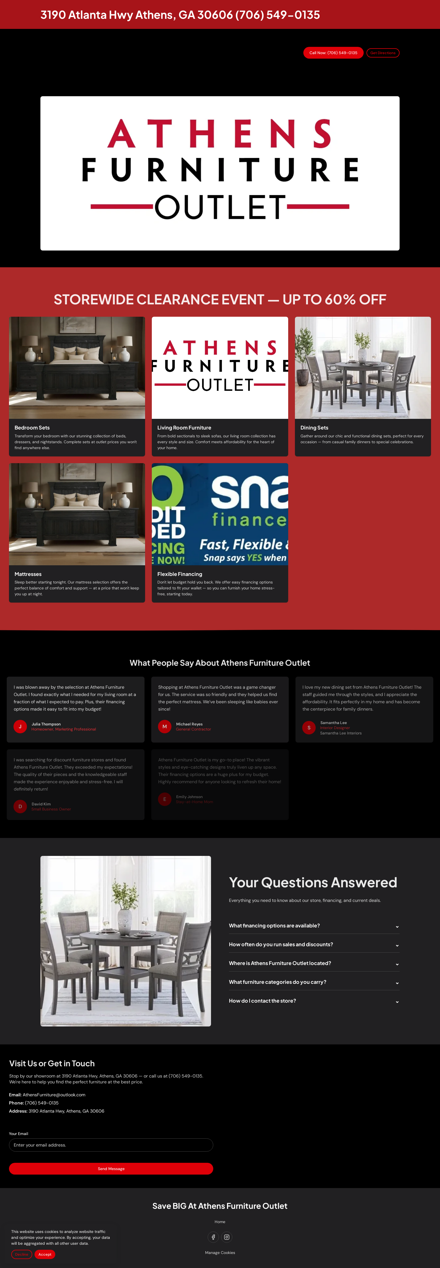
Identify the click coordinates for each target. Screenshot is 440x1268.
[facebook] (213, 1237)
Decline (21, 1254)
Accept (44, 1254)
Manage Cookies (220, 1252)
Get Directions (383, 52)
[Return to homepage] (180, 14)
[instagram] (226, 1237)
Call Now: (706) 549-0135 (334, 52)
